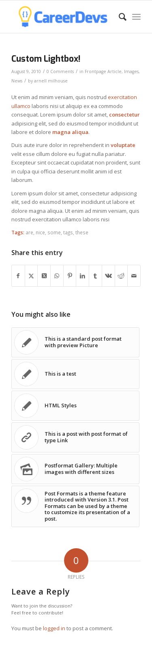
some (54, 232)
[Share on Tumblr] (95, 275)
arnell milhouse (51, 81)
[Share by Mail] (134, 275)
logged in (54, 628)
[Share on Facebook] (18, 275)
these (81, 232)
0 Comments (60, 71)
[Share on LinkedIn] (82, 275)
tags (68, 232)
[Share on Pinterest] (70, 275)
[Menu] (136, 16)
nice (40, 232)
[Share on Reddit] (121, 275)
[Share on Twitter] (31, 275)
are (29, 232)
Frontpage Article (103, 71)
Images (131, 71)
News (16, 81)
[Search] (118, 16)
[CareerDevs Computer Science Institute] (63, 16)
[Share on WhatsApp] (57, 275)
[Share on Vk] (108, 275)
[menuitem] (118, 16)
